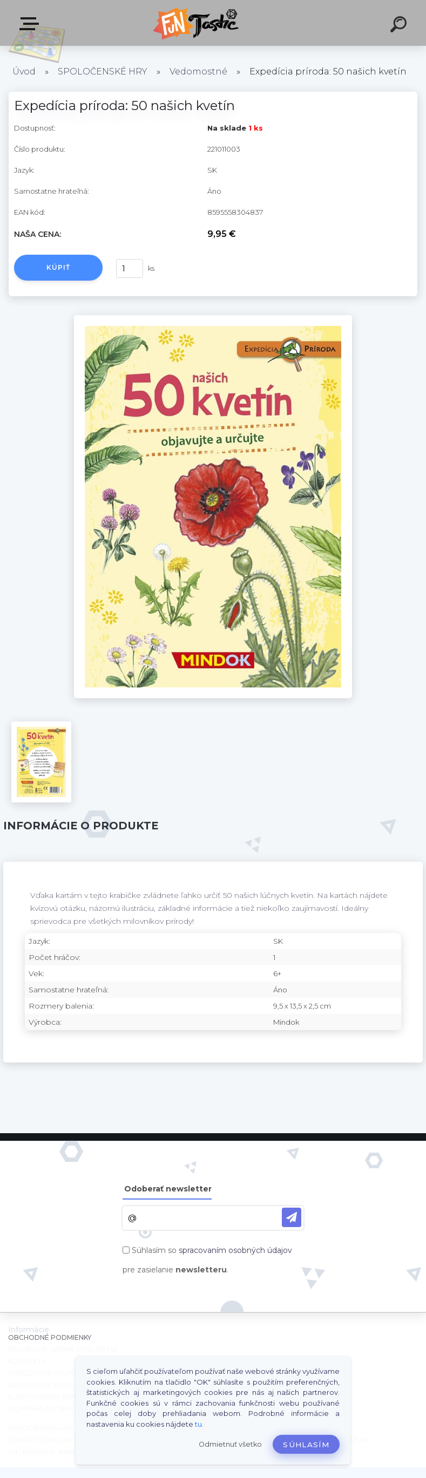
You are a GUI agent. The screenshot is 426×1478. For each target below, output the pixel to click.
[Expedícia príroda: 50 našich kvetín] (212, 319)
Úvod (24, 71)
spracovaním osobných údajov (235, 1250)
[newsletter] (291, 1217)
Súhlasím (306, 1444)
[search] (400, 25)
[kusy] (129, 268)
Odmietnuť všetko (230, 1444)
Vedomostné (198, 71)
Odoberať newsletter (168, 1189)
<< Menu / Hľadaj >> (31, 23)
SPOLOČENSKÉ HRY (102, 71)
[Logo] (197, 23)
